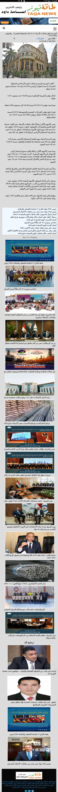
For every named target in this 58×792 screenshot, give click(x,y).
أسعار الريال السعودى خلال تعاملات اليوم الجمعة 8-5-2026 (34, 214)
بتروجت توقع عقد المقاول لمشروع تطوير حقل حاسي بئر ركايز (27, 475)
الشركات (40, 38)
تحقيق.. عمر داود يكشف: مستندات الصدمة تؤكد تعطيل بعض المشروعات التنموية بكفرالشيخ (33, 703)
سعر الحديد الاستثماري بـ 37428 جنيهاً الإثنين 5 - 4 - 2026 (25, 584)
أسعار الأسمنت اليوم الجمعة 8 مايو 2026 (41, 220)
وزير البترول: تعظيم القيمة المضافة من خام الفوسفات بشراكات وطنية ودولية (31, 636)
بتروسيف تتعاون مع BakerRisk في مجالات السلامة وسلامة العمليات (29, 372)
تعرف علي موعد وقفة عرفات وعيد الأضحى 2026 (38, 228)
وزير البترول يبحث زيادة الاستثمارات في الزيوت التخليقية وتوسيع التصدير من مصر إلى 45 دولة (31, 528)
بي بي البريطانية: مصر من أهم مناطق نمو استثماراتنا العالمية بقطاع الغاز (30, 344)
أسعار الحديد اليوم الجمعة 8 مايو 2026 (42, 225)
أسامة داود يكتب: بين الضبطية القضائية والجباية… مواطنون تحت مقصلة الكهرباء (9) (29, 672)
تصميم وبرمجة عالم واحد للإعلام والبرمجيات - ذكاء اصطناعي (29, 787)
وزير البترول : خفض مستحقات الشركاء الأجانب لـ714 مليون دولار (28, 501)
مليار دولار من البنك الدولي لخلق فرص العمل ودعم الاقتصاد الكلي (31, 231)
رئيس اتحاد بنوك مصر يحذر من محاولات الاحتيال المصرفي (34, 212)
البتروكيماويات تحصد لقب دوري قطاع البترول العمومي (24, 609)
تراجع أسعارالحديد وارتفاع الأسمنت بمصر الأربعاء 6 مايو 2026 (27, 423)
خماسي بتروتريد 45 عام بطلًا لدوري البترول (40, 223)
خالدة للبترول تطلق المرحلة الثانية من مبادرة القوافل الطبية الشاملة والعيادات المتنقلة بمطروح (30, 316)
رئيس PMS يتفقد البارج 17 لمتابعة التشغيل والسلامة (37, 209)
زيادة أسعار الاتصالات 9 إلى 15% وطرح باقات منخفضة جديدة (27, 397)
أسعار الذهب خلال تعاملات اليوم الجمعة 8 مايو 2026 (37, 233)
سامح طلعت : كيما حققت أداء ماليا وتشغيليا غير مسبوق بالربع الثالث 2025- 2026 (30, 556)
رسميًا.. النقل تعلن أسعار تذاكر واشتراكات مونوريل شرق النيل (33, 217)
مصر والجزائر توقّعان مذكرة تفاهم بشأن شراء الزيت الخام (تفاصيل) (29, 449)
